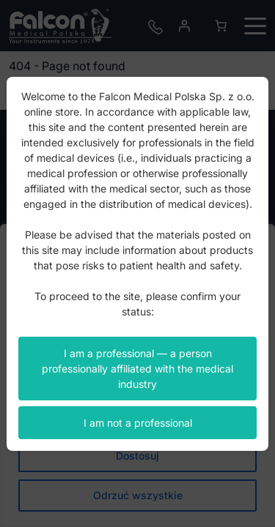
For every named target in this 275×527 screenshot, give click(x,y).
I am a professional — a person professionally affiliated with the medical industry (137, 368)
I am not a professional (138, 422)
